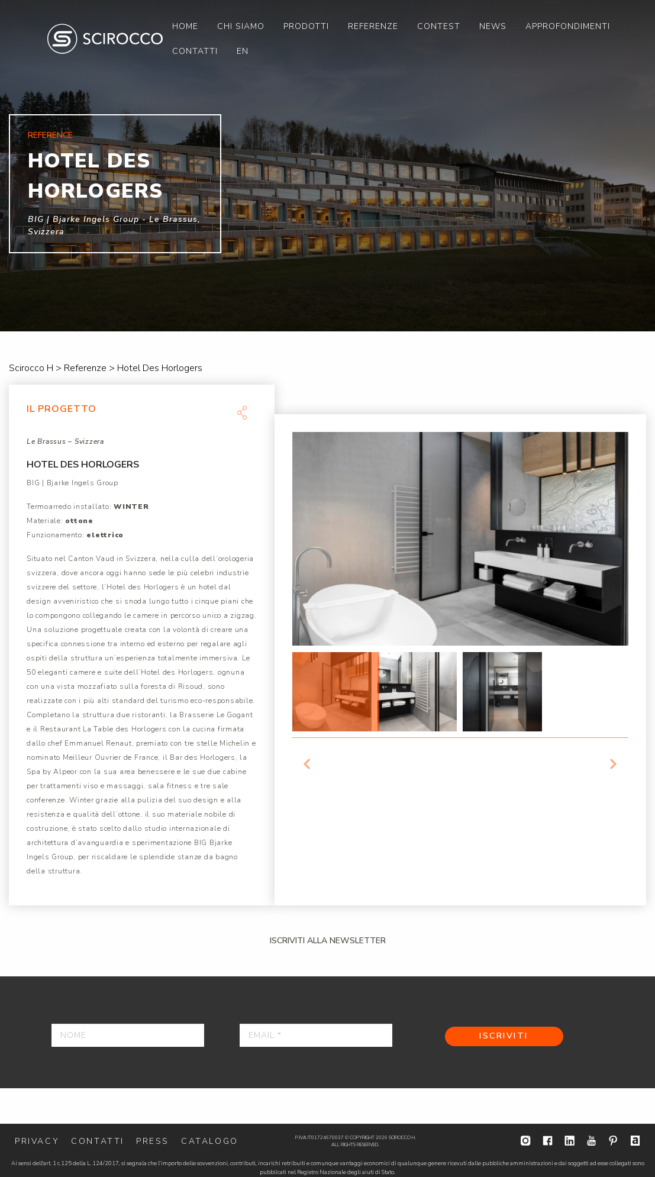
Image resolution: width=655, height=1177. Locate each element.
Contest (438, 26)
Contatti (195, 51)
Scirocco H (105, 39)
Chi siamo (240, 26)
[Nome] (127, 1035)
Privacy (37, 1141)
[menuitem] (185, 26)
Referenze (373, 26)
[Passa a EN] (242, 50)
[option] (327, 165)
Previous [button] (307, 764)
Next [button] (613, 764)
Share (242, 412)
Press (152, 1141)
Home (185, 26)
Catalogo (209, 1141)
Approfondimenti (567, 26)
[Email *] (316, 1035)
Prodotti (306, 26)
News (492, 26)
